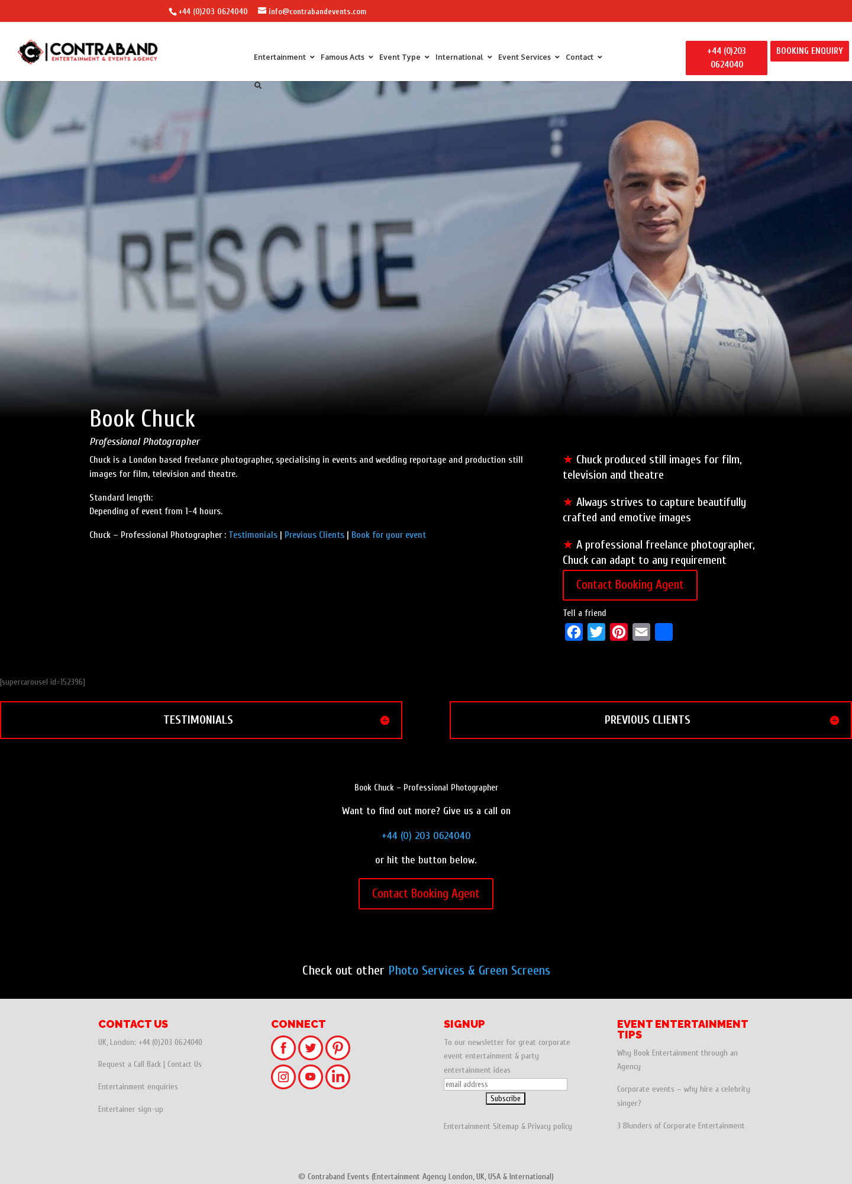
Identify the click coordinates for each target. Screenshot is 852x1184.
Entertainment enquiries (138, 1087)
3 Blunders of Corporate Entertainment (681, 1126)
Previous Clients (314, 535)
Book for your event (388, 535)
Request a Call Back (129, 1064)
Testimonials (252, 535)
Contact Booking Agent (630, 585)
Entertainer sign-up (130, 1109)
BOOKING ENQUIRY (809, 51)
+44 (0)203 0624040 (213, 12)
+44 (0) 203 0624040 (426, 836)
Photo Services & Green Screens (469, 970)
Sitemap (506, 1126)
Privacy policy (550, 1126)
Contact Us (184, 1064)
